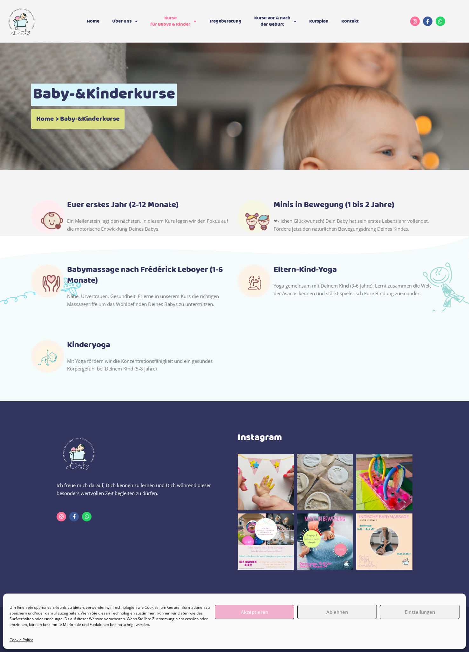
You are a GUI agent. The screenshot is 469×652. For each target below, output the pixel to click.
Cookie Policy (21, 639)
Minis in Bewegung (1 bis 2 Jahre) (334, 205)
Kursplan (319, 21)
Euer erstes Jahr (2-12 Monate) (123, 205)
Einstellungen (420, 612)
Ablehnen (337, 612)
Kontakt (350, 21)
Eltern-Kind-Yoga (305, 269)
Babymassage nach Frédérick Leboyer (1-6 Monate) (145, 275)
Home (93, 21)
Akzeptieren (254, 612)
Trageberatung (225, 21)
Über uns (125, 21)
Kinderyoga (88, 345)
